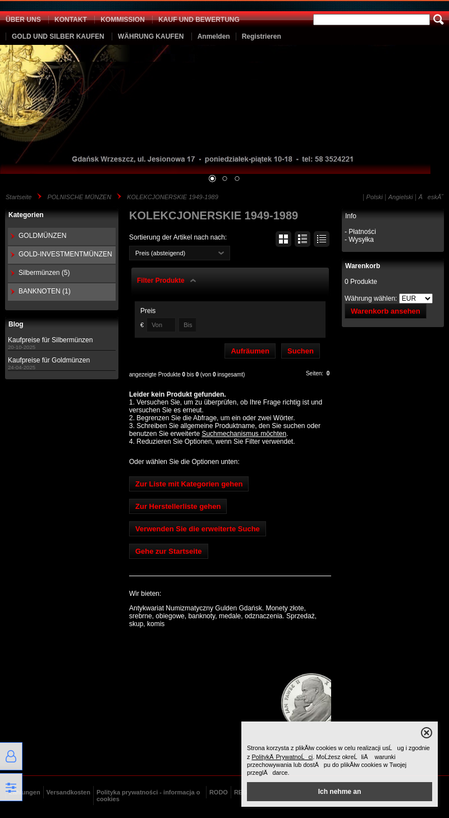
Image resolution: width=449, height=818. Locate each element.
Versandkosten (68, 792)
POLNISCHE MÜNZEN (79, 197)
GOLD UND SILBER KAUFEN (58, 36)
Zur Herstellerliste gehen (178, 506)
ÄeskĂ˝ (431, 197)
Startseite (18, 197)
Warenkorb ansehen (385, 311)
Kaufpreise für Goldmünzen (49, 360)
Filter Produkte (161, 280)
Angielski (400, 197)
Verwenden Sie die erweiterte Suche (197, 529)
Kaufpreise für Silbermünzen (50, 340)
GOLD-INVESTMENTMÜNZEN (65, 254)
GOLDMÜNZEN (42, 236)
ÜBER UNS (23, 20)
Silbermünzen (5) (44, 273)
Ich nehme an (339, 792)
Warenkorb (362, 266)
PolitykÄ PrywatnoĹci (282, 756)
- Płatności (360, 232)
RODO (218, 792)
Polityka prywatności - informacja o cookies (148, 795)
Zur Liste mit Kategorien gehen (188, 484)
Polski (374, 197)
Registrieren (261, 36)
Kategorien (26, 215)
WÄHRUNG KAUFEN (151, 36)
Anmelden (214, 36)
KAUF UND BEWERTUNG (199, 20)
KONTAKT (70, 20)
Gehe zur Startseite (168, 551)
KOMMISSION (122, 20)
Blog (16, 324)
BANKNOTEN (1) (45, 291)
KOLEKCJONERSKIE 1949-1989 (172, 197)
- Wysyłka (359, 239)
